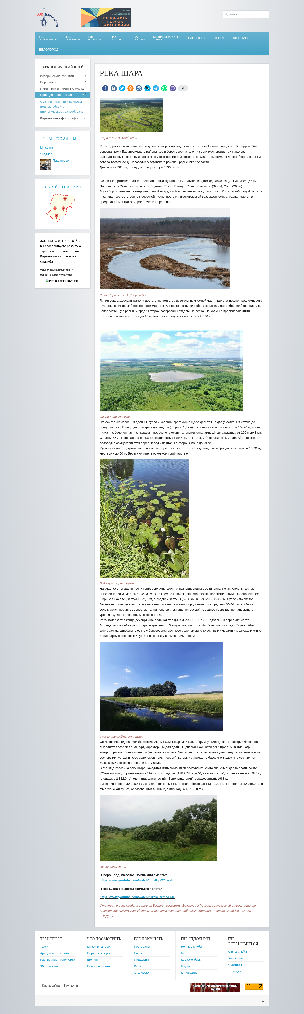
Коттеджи (235, 971)
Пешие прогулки (99, 966)
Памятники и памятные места (62, 88)
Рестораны (142, 946)
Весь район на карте (61, 187)
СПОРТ (219, 38)
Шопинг (92, 959)
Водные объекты (52, 106)
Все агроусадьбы (58, 139)
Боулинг (187, 966)
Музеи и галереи (99, 946)
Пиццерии (141, 959)
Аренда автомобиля (55, 953)
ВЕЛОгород (48, 49)
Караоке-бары (191, 959)
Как (139, 38)
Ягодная (46, 154)
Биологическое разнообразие (61, 111)
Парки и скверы (98, 953)
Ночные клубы (191, 946)
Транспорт (195, 38)
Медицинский (165, 38)
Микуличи (47, 147)
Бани (184, 953)
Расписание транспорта (57, 959)
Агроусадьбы (237, 951)
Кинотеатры (189, 972)
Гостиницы (235, 958)
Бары (138, 953)
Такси (44, 946)
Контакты (71, 985)
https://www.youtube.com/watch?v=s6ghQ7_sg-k (136, 880)
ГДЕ (73, 38)
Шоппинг (241, 38)
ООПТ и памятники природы (61, 101)
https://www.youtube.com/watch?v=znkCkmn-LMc (137, 897)
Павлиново (61, 160)
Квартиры (235, 964)
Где (48, 38)
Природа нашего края (56, 95)
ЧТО (117, 38)
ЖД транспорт (50, 966)
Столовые (141, 972)
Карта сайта (51, 985)
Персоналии (49, 82)
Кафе (138, 966)
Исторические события (57, 76)
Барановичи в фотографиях (60, 118)
